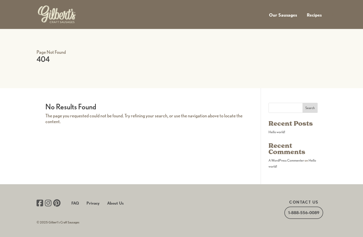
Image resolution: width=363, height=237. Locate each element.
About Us (115, 203)
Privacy (93, 203)
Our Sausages (283, 15)
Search (310, 108)
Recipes (314, 15)
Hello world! (276, 132)
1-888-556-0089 (303, 212)
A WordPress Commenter (286, 160)
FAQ (75, 203)
